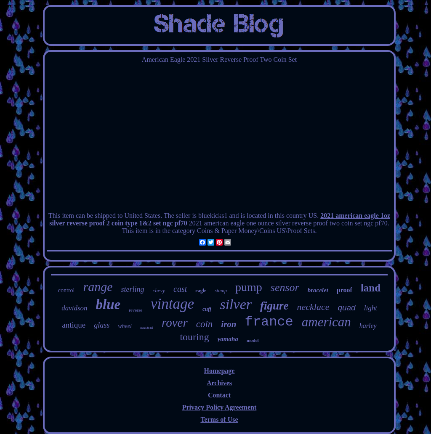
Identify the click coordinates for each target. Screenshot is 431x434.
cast (180, 289)
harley (368, 325)
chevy (159, 290)
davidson (74, 308)
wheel (125, 326)
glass (101, 325)
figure (274, 305)
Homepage (219, 370)
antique (73, 324)
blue (108, 304)
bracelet (318, 290)
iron (228, 324)
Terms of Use (219, 419)
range (98, 287)
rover (175, 322)
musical (146, 327)
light (370, 308)
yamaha (228, 339)
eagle (200, 291)
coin (204, 324)
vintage (172, 304)
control (66, 290)
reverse (135, 309)
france (269, 322)
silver (236, 304)
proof (344, 290)
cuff (206, 309)
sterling (132, 289)
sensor (285, 287)
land (370, 288)
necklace (313, 307)
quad (346, 307)
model (253, 340)
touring (194, 336)
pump (248, 287)
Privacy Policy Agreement (219, 407)
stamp (221, 291)
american (326, 322)
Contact (219, 395)
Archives (219, 382)
